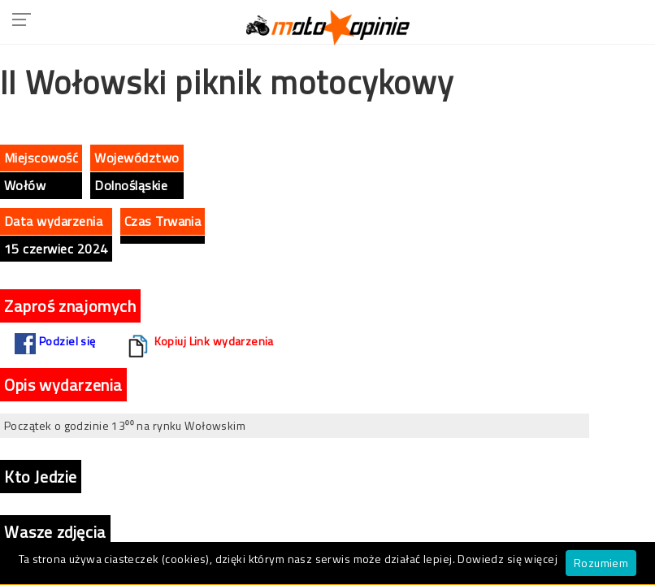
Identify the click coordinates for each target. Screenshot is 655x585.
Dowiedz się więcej (507, 558)
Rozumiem (601, 562)
